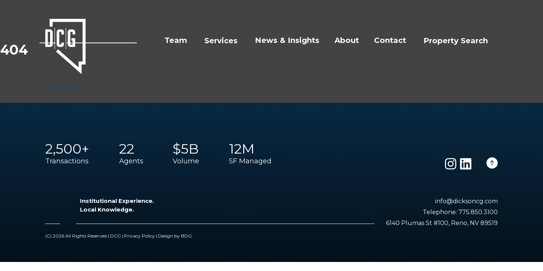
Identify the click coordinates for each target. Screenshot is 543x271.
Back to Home (64, 87)
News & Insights (287, 40)
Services (221, 40)
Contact (390, 40)
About (346, 40)
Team (175, 40)
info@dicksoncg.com (466, 201)
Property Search (455, 40)
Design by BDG (175, 236)
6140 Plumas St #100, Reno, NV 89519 (442, 223)
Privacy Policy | (140, 236)
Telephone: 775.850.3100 (460, 212)
